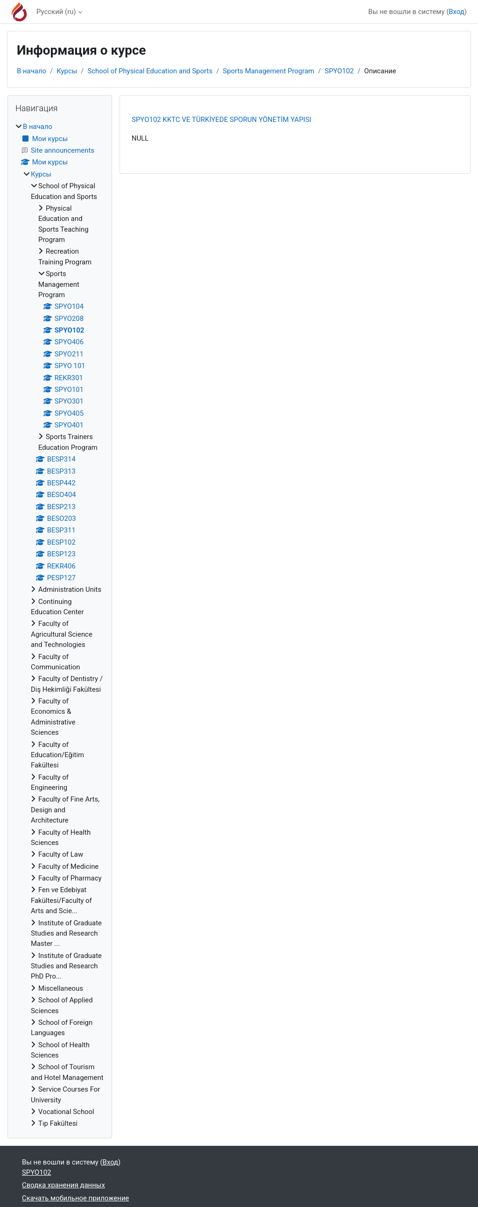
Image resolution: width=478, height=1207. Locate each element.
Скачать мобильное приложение (75, 1198)
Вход (456, 11)
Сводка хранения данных (63, 1185)
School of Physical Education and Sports (149, 71)
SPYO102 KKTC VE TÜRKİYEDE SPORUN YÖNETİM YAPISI (221, 119)
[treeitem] (59, 625)
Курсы (66, 71)
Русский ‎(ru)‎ (56, 11)
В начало (31, 71)
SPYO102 (339, 71)
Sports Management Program (268, 71)
